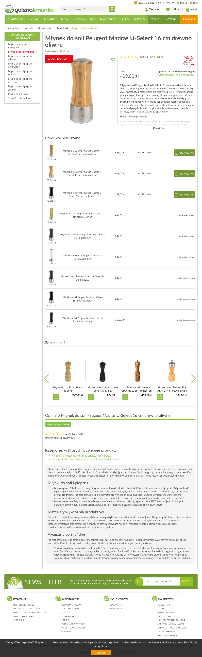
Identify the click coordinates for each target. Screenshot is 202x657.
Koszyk (192, 10)
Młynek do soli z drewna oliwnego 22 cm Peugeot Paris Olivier (137, 390)
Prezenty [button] (139, 19)
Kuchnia (29, 28)
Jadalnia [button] (49, 19)
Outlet (162, 608)
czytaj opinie (156, 56)
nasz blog (18, 620)
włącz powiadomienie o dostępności (176, 74)
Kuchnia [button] (33, 19)
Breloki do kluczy (168, 616)
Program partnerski (169, 635)
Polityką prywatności (109, 642)
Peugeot (70, 455)
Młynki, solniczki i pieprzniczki (53, 28)
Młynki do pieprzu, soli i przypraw (94, 455)
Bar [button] (92, 19)
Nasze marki (58, 455)
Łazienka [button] (79, 19)
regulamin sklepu (71, 605)
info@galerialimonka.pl (33, 612)
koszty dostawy (70, 608)
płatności (66, 631)
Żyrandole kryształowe (171, 624)
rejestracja (116, 608)
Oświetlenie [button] (15, 19)
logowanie (116, 605)
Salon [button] (64, 19)
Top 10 (155, 19)
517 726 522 (28, 605)
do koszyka (187, 152)
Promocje (189, 19)
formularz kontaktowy (26, 616)
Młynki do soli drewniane (85, 28)
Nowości (171, 19)
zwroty (65, 612)
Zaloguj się (151, 10)
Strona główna (12, 28)
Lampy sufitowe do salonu (172, 627)
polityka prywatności (73, 624)
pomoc (65, 620)
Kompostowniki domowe (171, 620)
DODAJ (186, 581)
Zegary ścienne (166, 612)
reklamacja (67, 616)
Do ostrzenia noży (168, 631)
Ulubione (172, 10)
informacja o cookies (73, 627)
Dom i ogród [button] (108, 19)
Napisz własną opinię (58, 424)
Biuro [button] (125, 19)
